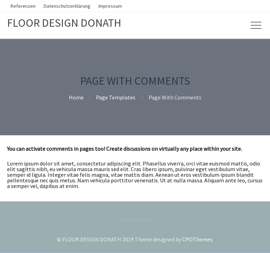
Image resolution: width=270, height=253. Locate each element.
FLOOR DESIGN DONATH (64, 23)
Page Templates (115, 97)
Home (76, 97)
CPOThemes (197, 239)
